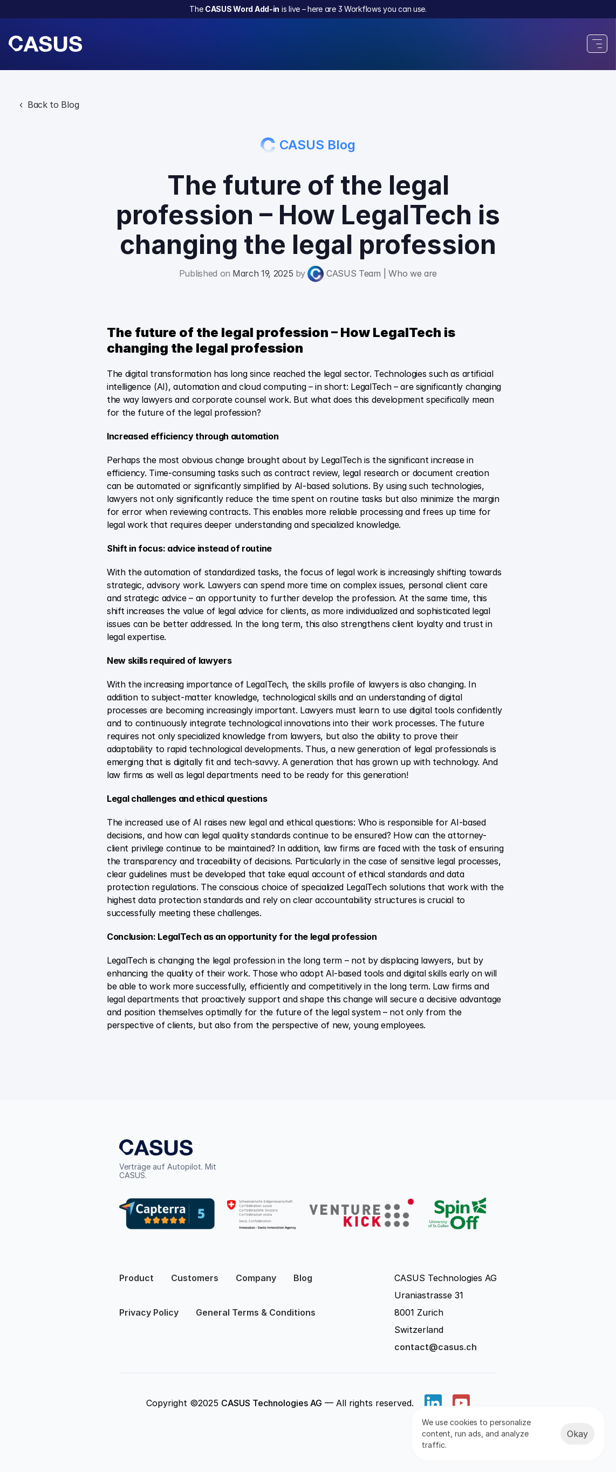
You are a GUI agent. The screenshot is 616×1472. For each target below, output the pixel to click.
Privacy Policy (149, 1312)
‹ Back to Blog (49, 104)
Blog (302, 1277)
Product (136, 1277)
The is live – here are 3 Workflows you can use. (308, 8)
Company (256, 1277)
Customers (194, 1277)
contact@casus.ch (435, 1347)
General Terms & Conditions (256, 1312)
